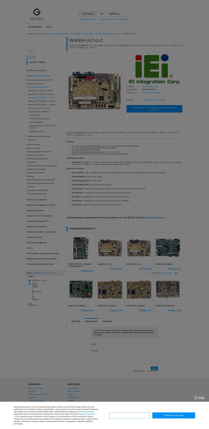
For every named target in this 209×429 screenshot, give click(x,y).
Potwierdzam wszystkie (173, 415)
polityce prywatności (86, 412)
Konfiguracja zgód (129, 415)
